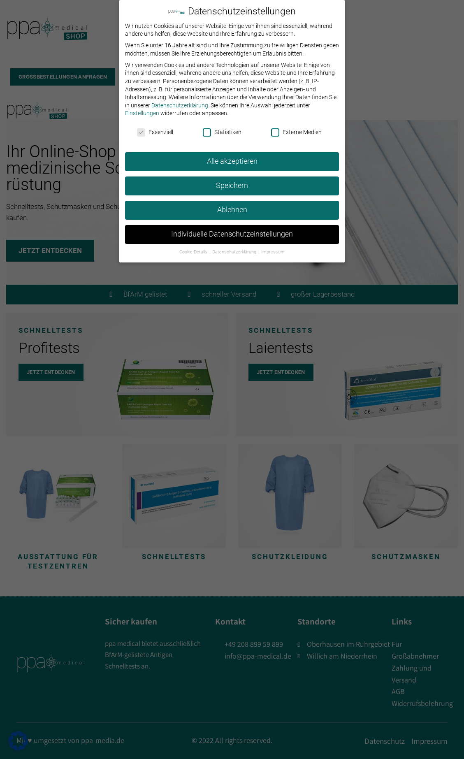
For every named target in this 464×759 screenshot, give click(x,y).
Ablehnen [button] (232, 204)
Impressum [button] (273, 246)
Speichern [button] (232, 180)
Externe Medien (296, 127)
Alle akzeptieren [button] (232, 156)
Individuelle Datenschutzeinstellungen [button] (232, 229)
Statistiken (222, 127)
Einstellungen (142, 108)
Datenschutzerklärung (179, 100)
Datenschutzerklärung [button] (235, 246)
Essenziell (155, 127)
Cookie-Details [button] (194, 246)
